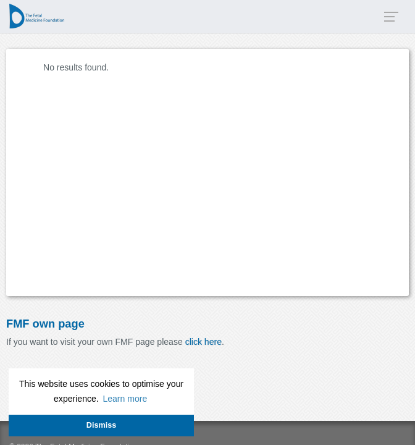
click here (203, 342)
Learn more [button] (125, 399)
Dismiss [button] (101, 425)
